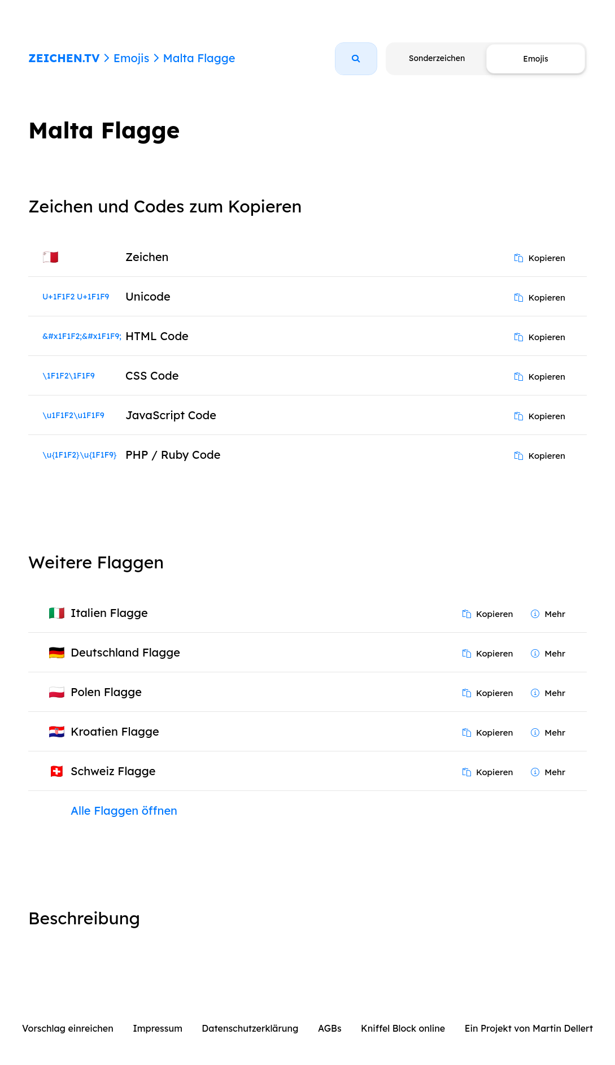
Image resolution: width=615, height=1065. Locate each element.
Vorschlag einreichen (68, 1028)
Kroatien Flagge (115, 731)
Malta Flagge (199, 58)
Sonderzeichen (437, 58)
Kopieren (539, 258)
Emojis (131, 58)
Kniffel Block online (403, 1028)
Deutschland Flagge (125, 652)
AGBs (330, 1028)
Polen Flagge (106, 692)
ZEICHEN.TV (64, 58)
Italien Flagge (109, 613)
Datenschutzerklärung (250, 1028)
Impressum (157, 1028)
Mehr (548, 613)
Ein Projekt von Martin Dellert (529, 1028)
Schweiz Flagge (113, 771)
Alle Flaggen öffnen (124, 810)
